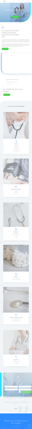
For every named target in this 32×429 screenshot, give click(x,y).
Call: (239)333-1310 (6, 94)
